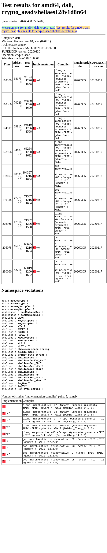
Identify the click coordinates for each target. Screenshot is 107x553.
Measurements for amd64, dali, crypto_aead (28, 27)
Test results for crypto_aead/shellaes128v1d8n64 (47, 31)
